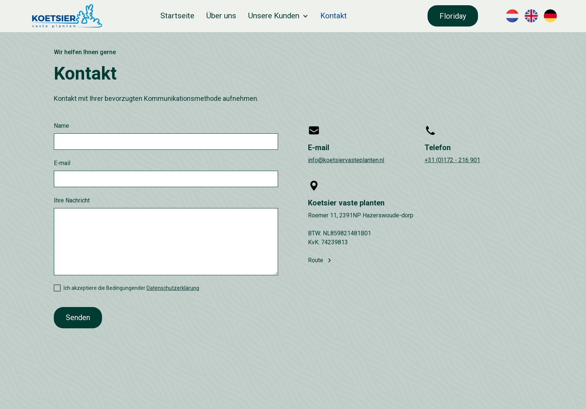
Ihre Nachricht (72, 200)
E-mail (62, 163)
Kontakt (333, 15)
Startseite (177, 15)
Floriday (453, 16)
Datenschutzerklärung (172, 288)
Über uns (221, 15)
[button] (278, 16)
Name (61, 125)
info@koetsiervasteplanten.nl (346, 160)
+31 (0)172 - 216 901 (452, 160)
